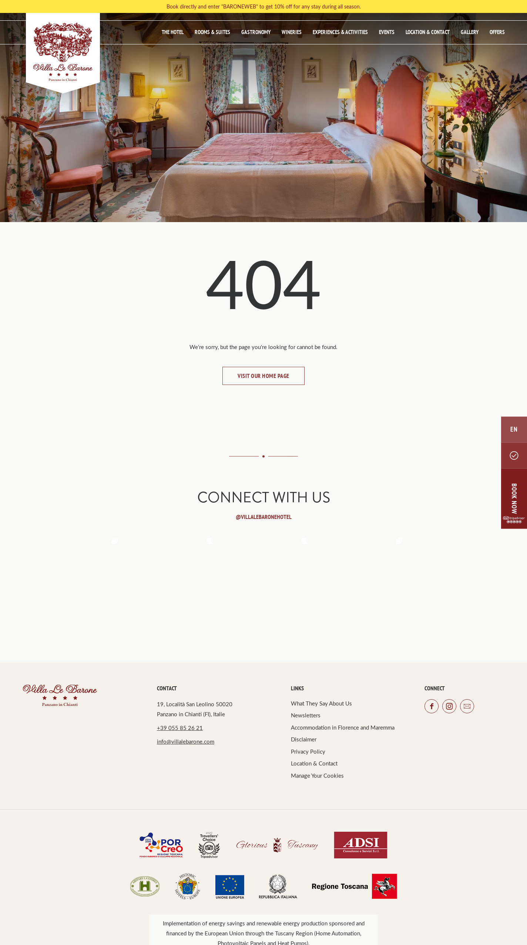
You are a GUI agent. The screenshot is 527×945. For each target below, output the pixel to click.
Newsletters (305, 715)
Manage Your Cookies (317, 775)
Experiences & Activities (340, 32)
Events (387, 32)
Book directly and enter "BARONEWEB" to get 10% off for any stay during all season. (264, 6)
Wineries (292, 32)
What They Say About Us (321, 703)
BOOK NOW (514, 498)
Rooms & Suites (212, 32)
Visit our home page (263, 375)
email (467, 706)
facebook (431, 706)
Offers (497, 32)
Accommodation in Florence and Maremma (343, 727)
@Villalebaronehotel (264, 517)
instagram (449, 706)
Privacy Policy (308, 751)
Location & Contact (428, 32)
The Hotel (173, 32)
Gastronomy (256, 32)
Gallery (470, 32)
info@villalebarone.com (185, 741)
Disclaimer (303, 739)
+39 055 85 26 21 (180, 727)
